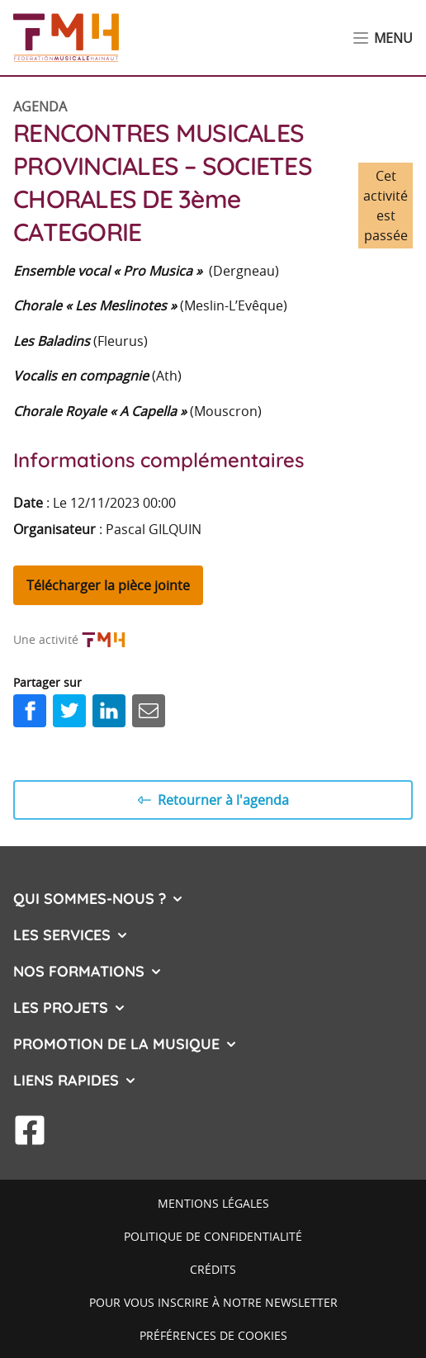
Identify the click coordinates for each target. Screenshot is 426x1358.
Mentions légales (213, 1203)
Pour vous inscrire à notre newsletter (213, 1302)
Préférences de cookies (213, 1335)
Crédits (213, 1269)
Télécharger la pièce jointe (108, 585)
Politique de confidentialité (213, 1236)
